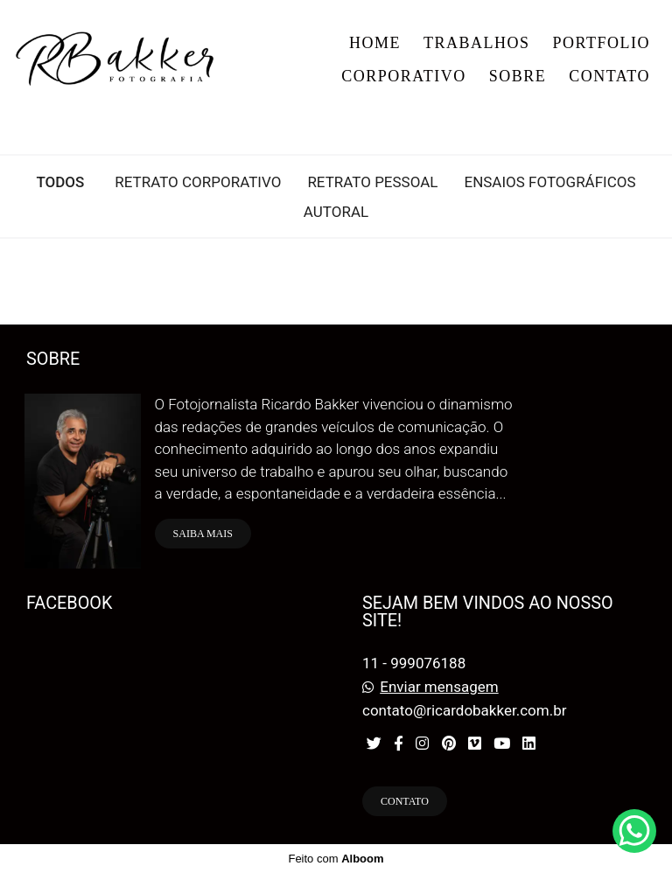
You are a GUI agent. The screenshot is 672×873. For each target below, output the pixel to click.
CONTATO (609, 76)
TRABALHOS (477, 43)
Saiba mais (203, 533)
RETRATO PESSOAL (372, 182)
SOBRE (518, 76)
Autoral (336, 212)
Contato (405, 801)
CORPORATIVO (403, 76)
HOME (375, 43)
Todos (60, 182)
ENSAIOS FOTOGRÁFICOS (549, 182)
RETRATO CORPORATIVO (198, 182)
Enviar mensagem (439, 687)
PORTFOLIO (601, 43)
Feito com (335, 858)
